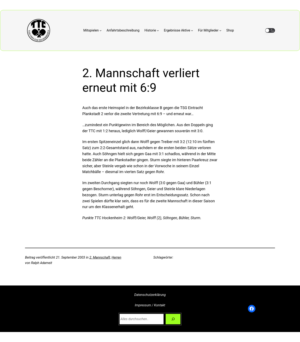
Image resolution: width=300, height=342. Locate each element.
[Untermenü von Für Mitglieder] (209, 30)
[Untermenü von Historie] (151, 30)
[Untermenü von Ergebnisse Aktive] (178, 30)
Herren (116, 257)
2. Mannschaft (99, 257)
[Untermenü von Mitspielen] (92, 30)
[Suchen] (173, 319)
